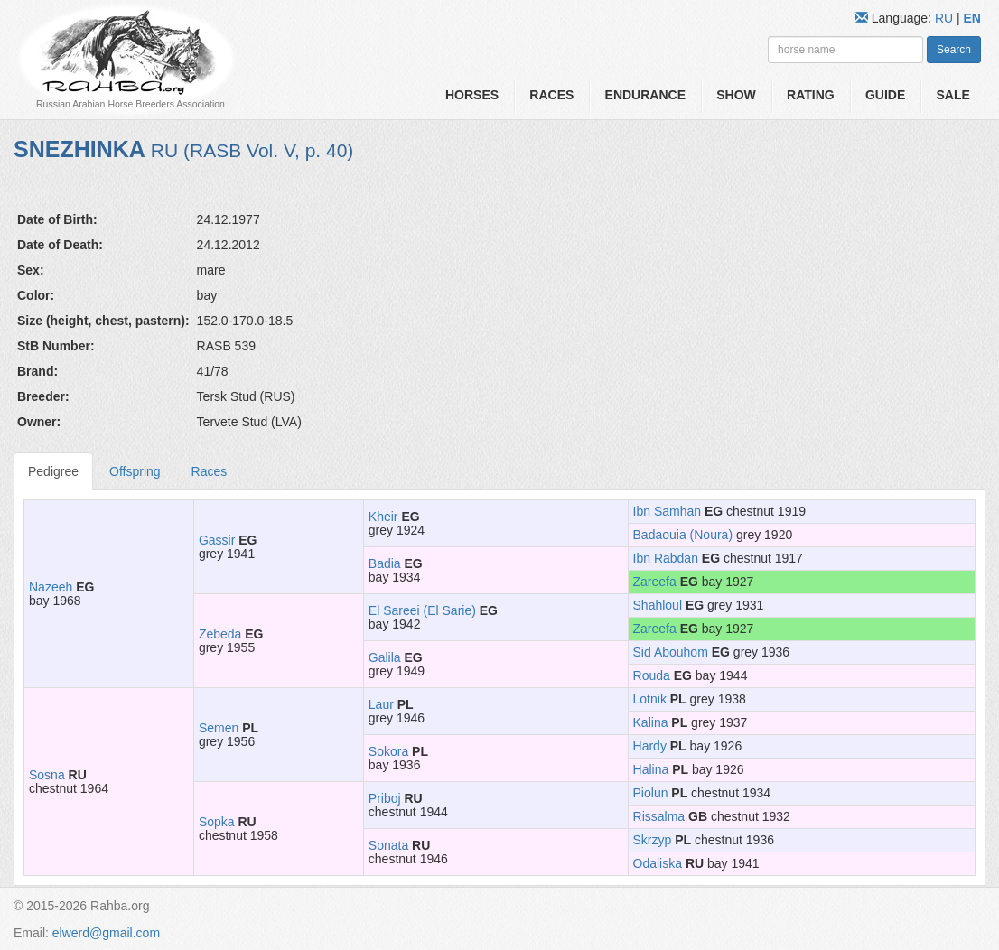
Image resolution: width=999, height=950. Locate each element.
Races (551, 95)
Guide (885, 95)
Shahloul (658, 605)
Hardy (650, 746)
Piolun (650, 793)
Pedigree (53, 471)
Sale (953, 95)
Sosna (47, 775)
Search (954, 49)
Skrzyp (652, 840)
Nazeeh (50, 587)
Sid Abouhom (670, 652)
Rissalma (659, 816)
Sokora (388, 751)
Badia (385, 563)
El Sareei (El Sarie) (422, 610)
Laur (381, 704)
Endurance (645, 95)
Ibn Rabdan (665, 558)
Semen (218, 728)
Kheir (383, 516)
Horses (472, 95)
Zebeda (220, 634)
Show (736, 95)
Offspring (135, 471)
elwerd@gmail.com (106, 933)
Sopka (217, 822)
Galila (385, 657)
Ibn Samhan (667, 511)
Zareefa (655, 581)
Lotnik (650, 699)
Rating (811, 95)
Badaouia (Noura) (683, 534)
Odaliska (657, 863)
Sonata (388, 845)
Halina (651, 769)
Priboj (385, 798)
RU (946, 18)
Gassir (217, 540)
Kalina (650, 722)
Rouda (651, 675)
